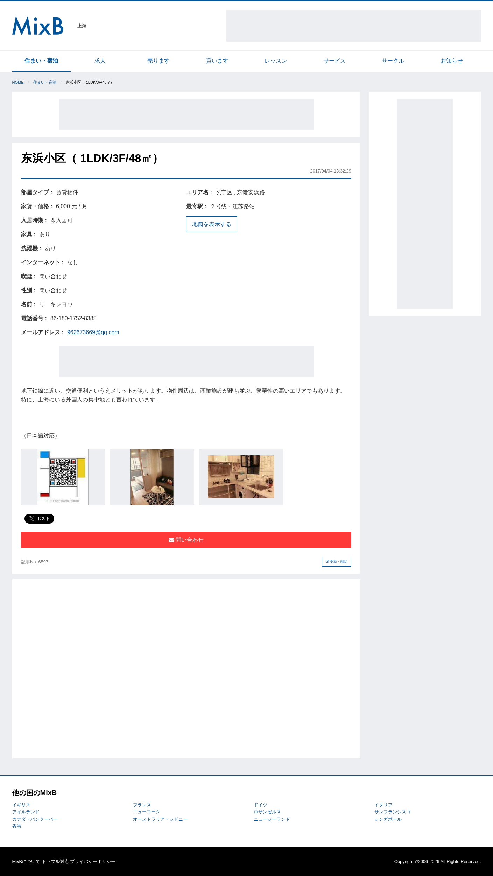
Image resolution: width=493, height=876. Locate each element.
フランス (142, 804)
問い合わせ (186, 540)
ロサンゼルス (267, 811)
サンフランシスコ (392, 811)
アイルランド (26, 811)
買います (217, 61)
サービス (334, 61)
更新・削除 (337, 561)
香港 (16, 826)
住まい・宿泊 (41, 61)
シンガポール (388, 819)
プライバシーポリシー (92, 861)
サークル (393, 61)
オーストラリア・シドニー (160, 819)
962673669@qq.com (93, 332)
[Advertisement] (353, 26)
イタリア (383, 804)
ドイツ (260, 804)
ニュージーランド (272, 819)
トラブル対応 (55, 861)
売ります (158, 61)
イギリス (21, 804)
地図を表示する (211, 224)
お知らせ (452, 61)
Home (18, 82)
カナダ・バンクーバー (35, 819)
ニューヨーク (146, 811)
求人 (100, 61)
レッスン (276, 61)
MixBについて (26, 861)
